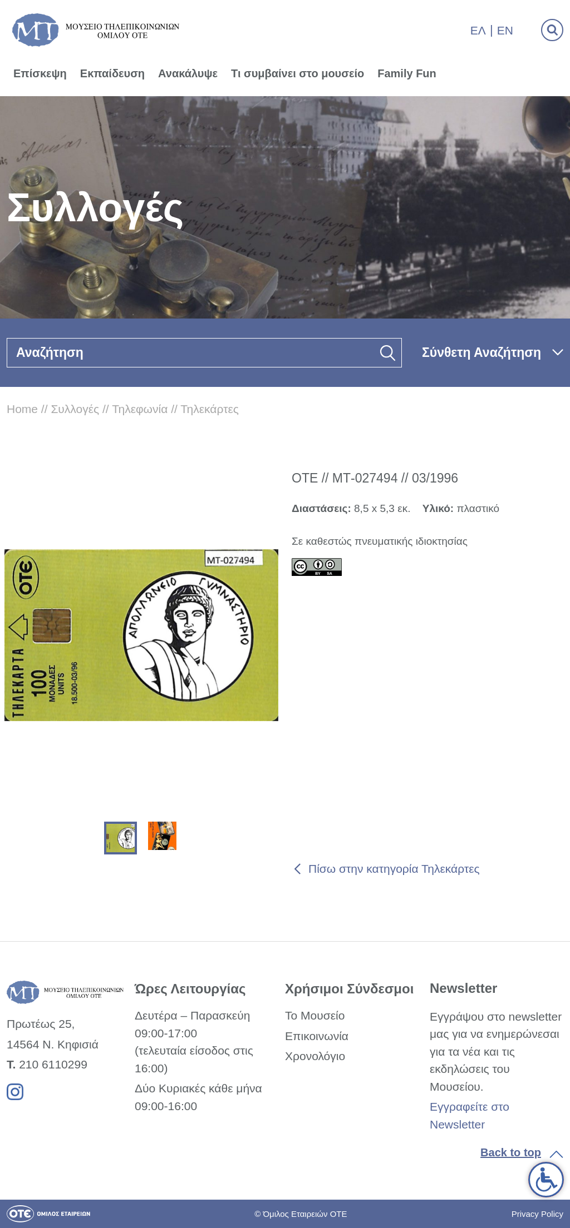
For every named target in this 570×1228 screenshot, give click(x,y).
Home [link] (22, 408)
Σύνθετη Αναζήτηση (481, 352)
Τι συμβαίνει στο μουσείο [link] (297, 73)
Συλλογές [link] (75, 408)
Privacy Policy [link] (537, 1214)
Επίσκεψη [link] (40, 73)
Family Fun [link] (406, 73)
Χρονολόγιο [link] (315, 1056)
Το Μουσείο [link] (315, 1015)
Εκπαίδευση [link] (112, 73)
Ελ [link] (478, 30)
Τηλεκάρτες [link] (209, 408)
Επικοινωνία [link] (316, 1036)
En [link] (505, 30)
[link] (546, 1179)
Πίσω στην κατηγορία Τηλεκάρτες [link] (394, 868)
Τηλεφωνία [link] (140, 408)
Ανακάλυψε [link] (188, 73)
